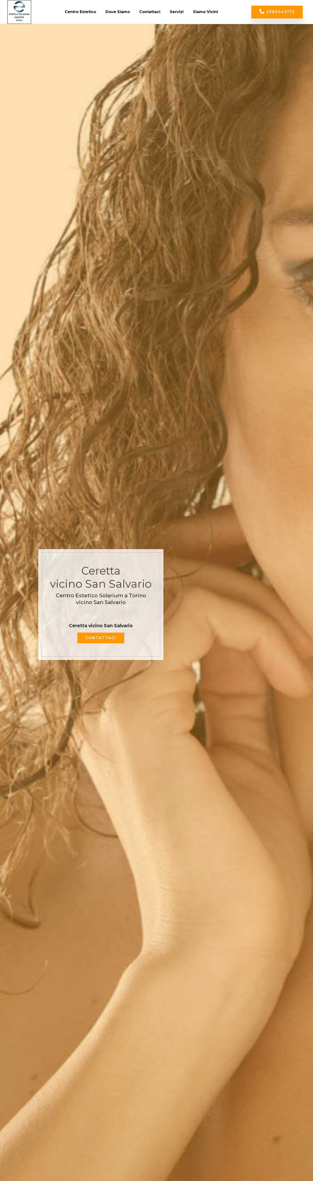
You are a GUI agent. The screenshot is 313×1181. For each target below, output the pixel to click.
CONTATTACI (100, 638)
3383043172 (277, 12)
